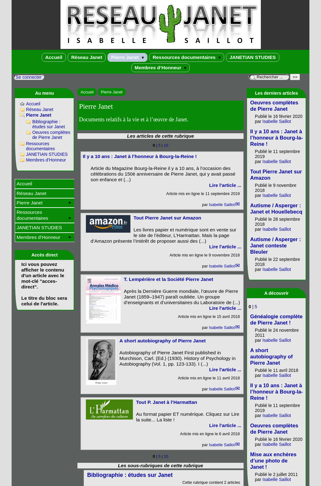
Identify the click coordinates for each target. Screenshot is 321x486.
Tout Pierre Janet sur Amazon (167, 217)
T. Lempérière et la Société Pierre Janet (168, 279)
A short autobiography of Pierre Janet (162, 340)
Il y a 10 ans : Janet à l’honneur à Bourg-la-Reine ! (140, 156)
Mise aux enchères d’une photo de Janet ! (273, 461)
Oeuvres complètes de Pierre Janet (51, 135)
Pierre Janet (127, 57)
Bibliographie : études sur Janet (48, 124)
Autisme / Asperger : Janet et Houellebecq (276, 209)
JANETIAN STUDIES (252, 57)
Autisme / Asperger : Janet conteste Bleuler (275, 245)
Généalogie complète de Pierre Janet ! (276, 320)
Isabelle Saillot (222, 204)
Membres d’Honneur (161, 67)
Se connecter (29, 77)
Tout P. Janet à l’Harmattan (166, 402)
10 (166, 145)
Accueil (53, 57)
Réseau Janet (86, 57)
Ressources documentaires (187, 57)
